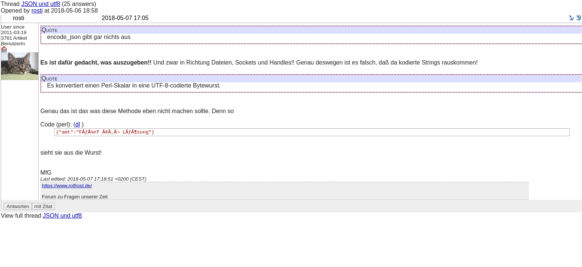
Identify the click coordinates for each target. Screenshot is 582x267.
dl (77, 124)
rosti (37, 10)
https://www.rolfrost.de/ (67, 186)
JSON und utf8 (40, 4)
